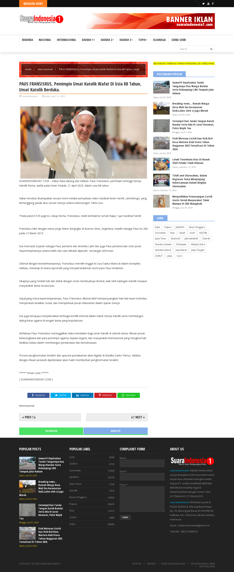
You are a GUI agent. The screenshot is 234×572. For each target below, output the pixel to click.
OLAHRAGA (159, 40)
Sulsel (182, 232)
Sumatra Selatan (163, 244)
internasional (45, 69)
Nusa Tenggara (197, 227)
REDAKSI (151, 564)
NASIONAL (45, 40)
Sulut (157, 227)
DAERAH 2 (107, 40)
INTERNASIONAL (66, 40)
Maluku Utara (198, 244)
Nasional (175, 238)
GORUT (159, 255)
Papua (168, 227)
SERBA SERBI (178, 40)
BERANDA (27, 40)
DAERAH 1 (88, 40)
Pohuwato (181, 244)
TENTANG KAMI (207, 566)
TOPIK (142, 40)
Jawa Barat (181, 250)
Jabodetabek (191, 238)
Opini (179, 255)
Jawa (169, 255)
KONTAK (137, 564)
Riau (172, 232)
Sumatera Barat (163, 250)
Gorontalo (160, 232)
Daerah (206, 238)
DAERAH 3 (126, 40)
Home (28, 69)
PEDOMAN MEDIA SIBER (203, 564)
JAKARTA (180, 227)
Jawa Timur (160, 238)
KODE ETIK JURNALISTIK (173, 564)
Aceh (192, 232)
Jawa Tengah (197, 250)
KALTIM (203, 232)
